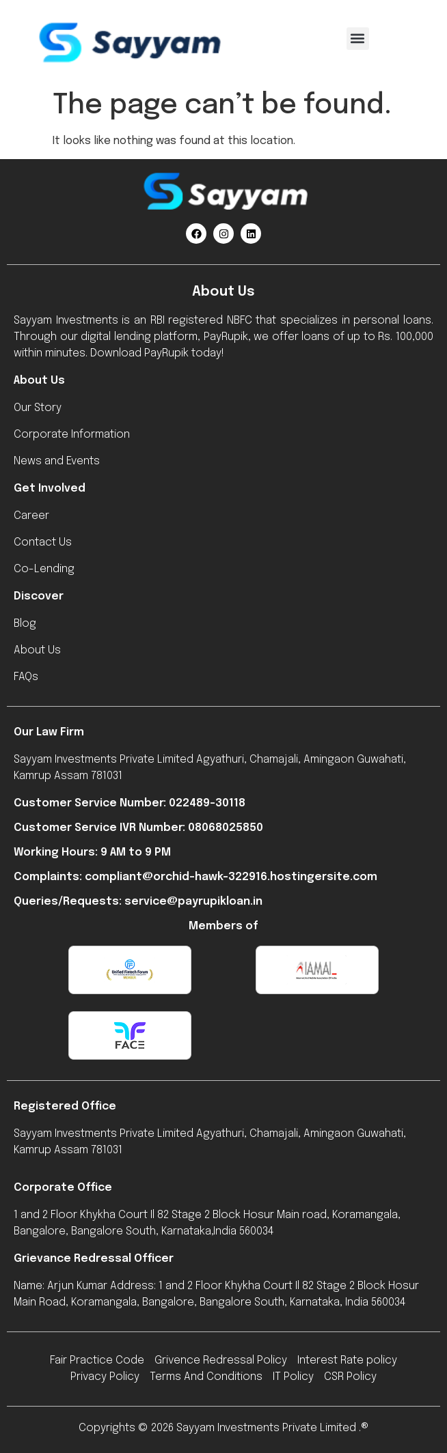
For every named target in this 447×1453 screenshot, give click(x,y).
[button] (358, 38)
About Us (39, 380)
